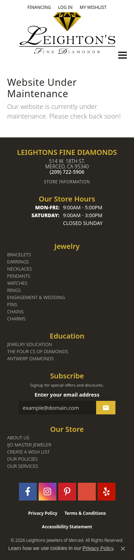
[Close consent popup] (123, 548)
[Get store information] (67, 181)
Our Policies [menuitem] (22, 459)
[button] (65, 7)
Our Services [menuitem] (22, 466)
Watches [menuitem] (17, 283)
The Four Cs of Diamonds (37, 351)
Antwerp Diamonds (30, 358)
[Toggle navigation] (122, 55)
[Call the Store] (67, 171)
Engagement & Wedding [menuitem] (36, 297)
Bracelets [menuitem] (19, 254)
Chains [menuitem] (15, 311)
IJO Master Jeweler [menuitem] (29, 445)
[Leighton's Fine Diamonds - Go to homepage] (67, 33)
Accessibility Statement (67, 527)
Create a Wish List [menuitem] (28, 452)
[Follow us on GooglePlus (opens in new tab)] (87, 492)
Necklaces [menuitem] (19, 269)
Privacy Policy (43, 513)
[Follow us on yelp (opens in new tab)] (106, 492)
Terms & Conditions (85, 513)
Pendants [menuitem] (18, 276)
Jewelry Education (29, 344)
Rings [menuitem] (14, 290)
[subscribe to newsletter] (105, 407)
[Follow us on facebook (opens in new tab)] (28, 492)
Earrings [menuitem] (18, 262)
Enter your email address (67, 394)
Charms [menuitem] (16, 318)
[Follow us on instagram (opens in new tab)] (47, 492)
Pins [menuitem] (12, 304)
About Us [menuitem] (18, 437)
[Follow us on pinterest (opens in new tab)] (67, 492)
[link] (39, 7)
